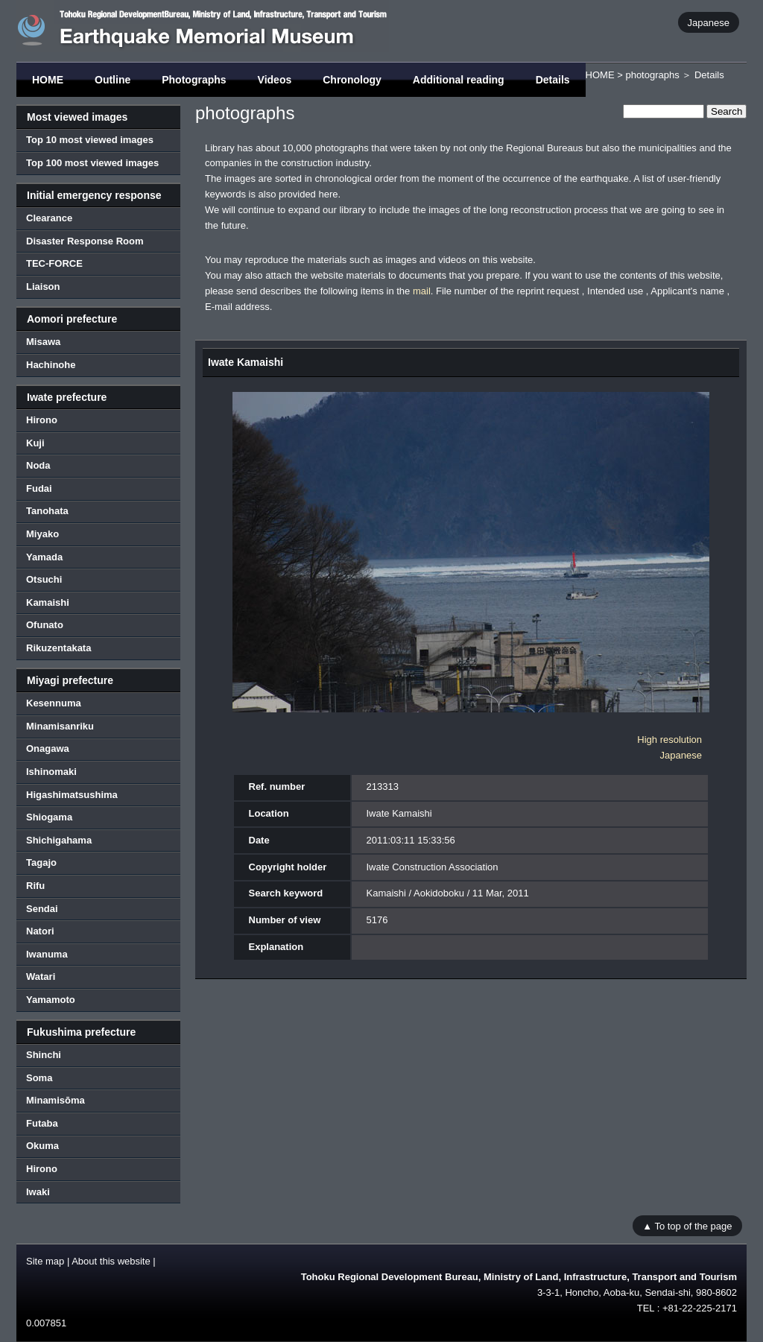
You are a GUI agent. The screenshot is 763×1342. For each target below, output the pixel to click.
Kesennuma (53, 703)
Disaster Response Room (85, 241)
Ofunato (44, 624)
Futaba (42, 1123)
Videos (275, 80)
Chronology (352, 80)
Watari (40, 976)
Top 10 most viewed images (89, 139)
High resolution (669, 739)
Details (553, 80)
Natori (40, 931)
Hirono (41, 419)
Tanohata (47, 510)
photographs (652, 74)
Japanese (708, 22)
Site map (45, 1261)
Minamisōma (55, 1100)
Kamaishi (47, 602)
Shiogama (49, 817)
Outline (112, 80)
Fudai (39, 488)
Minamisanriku (60, 726)
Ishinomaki (51, 771)
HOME (47, 80)
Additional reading (458, 80)
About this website (111, 1261)
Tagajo (41, 862)
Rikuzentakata (58, 647)
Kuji (35, 443)
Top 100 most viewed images (92, 162)
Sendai (42, 908)
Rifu (35, 885)
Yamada (44, 557)
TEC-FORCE (54, 263)
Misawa (43, 341)
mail (422, 291)
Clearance (49, 218)
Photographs (194, 80)
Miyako (42, 533)
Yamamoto (50, 999)
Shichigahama (59, 840)
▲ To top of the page (687, 1225)
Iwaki (38, 1191)
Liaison (43, 286)
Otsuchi (44, 579)
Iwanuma (47, 954)
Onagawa (47, 748)
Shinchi (43, 1054)
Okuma (42, 1145)
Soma (39, 1077)
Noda (38, 465)
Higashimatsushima (72, 794)
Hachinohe (50, 364)
